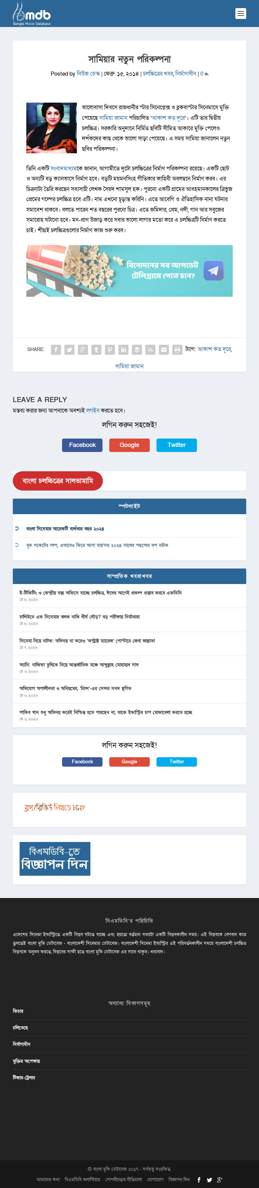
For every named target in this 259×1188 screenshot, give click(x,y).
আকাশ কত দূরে (168, 118)
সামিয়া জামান (113, 118)
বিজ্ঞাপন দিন (179, 1180)
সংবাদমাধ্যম (64, 169)
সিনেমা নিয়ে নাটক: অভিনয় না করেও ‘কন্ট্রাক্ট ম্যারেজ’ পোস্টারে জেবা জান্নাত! (87, 641)
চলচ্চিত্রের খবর (158, 74)
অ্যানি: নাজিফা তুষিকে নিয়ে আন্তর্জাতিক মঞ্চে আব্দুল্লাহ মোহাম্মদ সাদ (79, 665)
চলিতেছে (20, 1028)
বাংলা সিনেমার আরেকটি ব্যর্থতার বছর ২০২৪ (65, 529)
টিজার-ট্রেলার (24, 1078)
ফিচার (18, 1011)
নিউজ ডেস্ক (88, 74)
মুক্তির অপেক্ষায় (26, 1061)
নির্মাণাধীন (185, 74)
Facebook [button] (82, 445)
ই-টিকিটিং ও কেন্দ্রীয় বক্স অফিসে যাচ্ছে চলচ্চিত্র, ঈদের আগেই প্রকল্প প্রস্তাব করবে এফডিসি (101, 593)
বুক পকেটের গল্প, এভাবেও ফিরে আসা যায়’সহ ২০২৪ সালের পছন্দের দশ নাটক (97, 545)
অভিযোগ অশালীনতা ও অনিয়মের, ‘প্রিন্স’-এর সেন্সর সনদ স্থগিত (75, 688)
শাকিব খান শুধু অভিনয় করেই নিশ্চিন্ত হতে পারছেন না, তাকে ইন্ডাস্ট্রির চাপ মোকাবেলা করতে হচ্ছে (106, 712)
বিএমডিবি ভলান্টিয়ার (82, 1180)
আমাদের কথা (48, 1180)
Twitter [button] (177, 445)
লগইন (92, 411)
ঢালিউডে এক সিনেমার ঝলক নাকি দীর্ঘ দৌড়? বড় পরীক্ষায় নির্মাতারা (80, 617)
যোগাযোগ (155, 1180)
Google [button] (129, 445)
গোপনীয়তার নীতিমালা (123, 1180)
